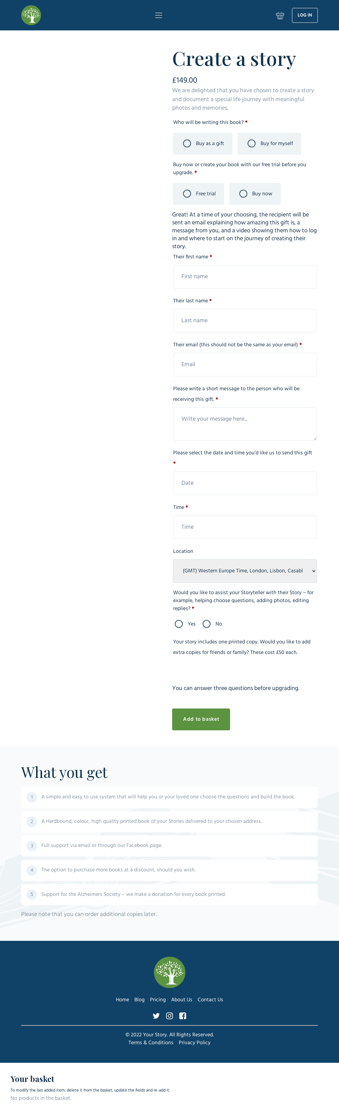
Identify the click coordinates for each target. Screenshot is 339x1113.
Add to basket (201, 719)
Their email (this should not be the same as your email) (238, 345)
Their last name (193, 301)
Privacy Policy (195, 1043)
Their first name (193, 257)
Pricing (158, 1000)
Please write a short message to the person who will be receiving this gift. (236, 394)
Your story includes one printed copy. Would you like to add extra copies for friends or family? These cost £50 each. (242, 647)
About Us (181, 1000)
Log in (305, 15)
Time (181, 507)
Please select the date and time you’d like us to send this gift (242, 458)
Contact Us (210, 1000)
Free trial (199, 194)
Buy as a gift (203, 143)
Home (122, 1000)
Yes (185, 624)
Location (184, 551)
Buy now (255, 194)
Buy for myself (270, 143)
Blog (139, 1000)
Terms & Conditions (150, 1043)
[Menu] (159, 15)
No (212, 624)
